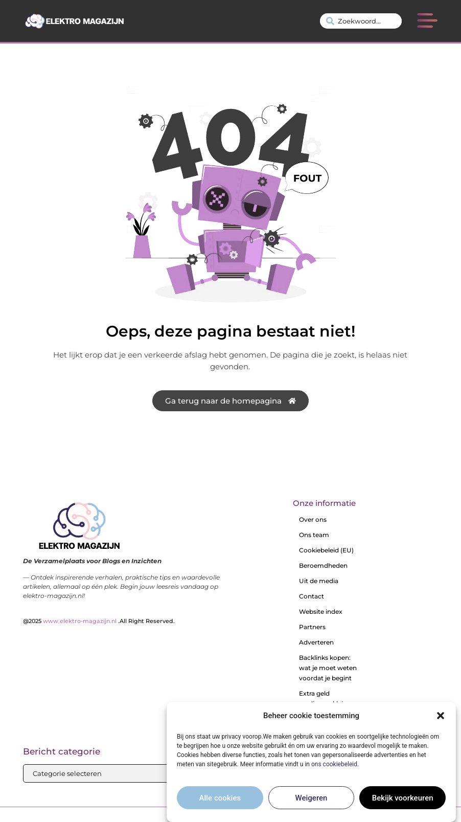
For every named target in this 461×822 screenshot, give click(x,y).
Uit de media (318, 581)
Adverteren (316, 642)
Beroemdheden (323, 565)
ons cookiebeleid (334, 764)
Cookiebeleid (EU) (326, 550)
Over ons (313, 519)
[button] (440, 715)
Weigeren (311, 798)
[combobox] (361, 21)
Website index (320, 611)
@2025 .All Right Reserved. (99, 621)
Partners (312, 627)
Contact (311, 596)
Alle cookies (220, 798)
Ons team (314, 535)
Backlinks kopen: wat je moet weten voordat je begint (328, 668)
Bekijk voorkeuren (402, 798)
